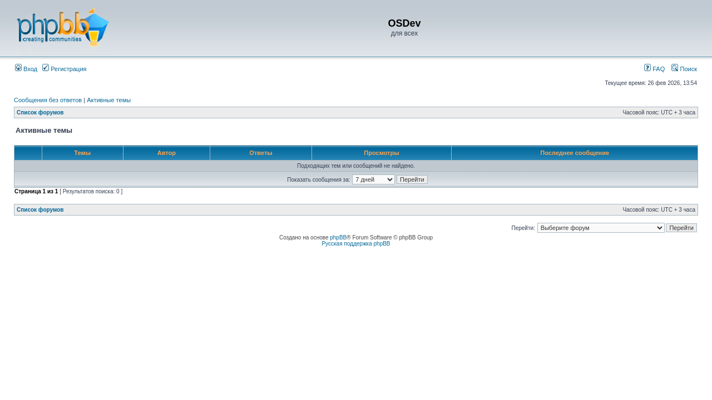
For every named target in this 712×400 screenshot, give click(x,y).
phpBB (338, 237)
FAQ (654, 69)
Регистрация (64, 69)
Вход (26, 69)
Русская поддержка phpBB (356, 244)
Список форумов (40, 112)
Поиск (684, 69)
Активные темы (109, 100)
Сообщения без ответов (48, 100)
